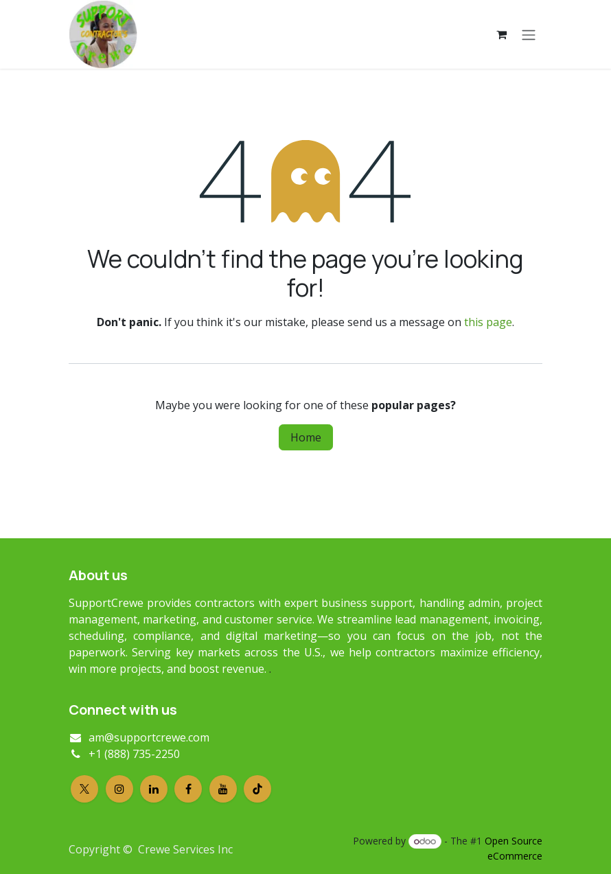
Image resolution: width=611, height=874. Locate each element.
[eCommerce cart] (501, 34)
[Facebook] (188, 789)
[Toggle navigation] (528, 34)
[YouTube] (223, 789)
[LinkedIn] (154, 789)
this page (488, 322)
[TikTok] (257, 789)
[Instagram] (119, 789)
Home (305, 437)
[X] (84, 789)
